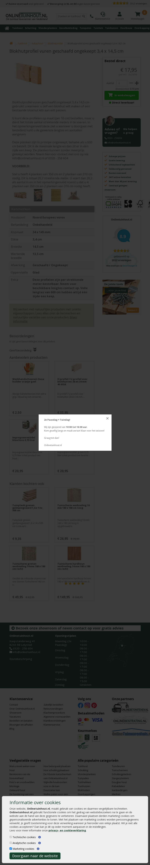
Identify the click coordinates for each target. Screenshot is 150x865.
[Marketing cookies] (10, 848)
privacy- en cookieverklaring (67, 830)
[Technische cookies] (10, 837)
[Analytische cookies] (10, 843)
